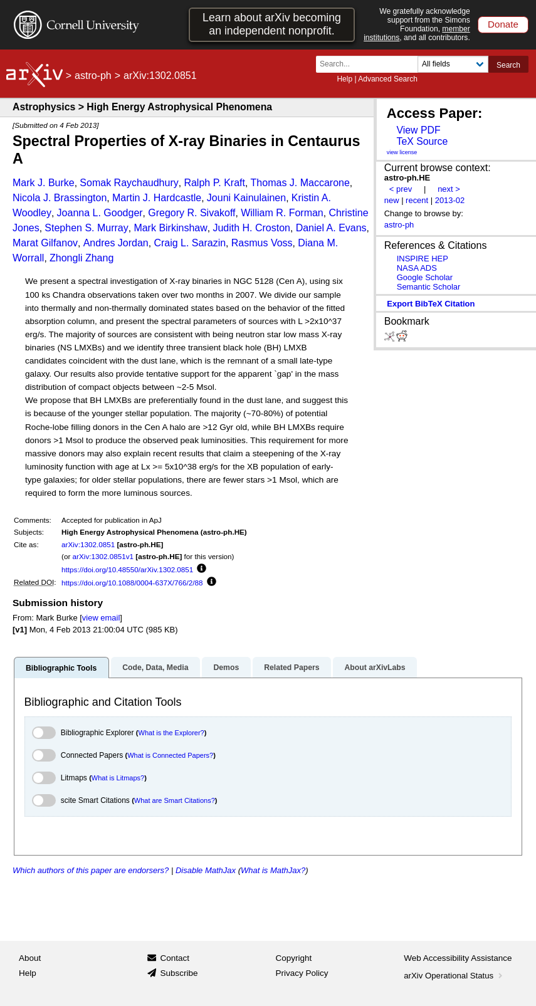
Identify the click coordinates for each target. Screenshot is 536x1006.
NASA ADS (417, 268)
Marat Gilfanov (45, 243)
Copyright (294, 958)
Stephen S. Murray (86, 228)
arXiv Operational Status (454, 975)
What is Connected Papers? (170, 755)
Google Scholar (425, 277)
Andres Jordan (116, 243)
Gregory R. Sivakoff (191, 212)
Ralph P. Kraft (214, 182)
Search (508, 65)
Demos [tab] (226, 667)
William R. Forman (282, 212)
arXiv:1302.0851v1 (103, 556)
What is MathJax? (273, 870)
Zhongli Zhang (81, 258)
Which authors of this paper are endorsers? (91, 870)
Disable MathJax (206, 870)
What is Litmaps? (118, 778)
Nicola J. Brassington (60, 197)
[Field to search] (453, 64)
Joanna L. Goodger (100, 212)
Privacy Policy (302, 973)
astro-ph (93, 75)
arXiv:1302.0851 (88, 544)
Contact (174, 958)
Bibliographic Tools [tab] (61, 668)
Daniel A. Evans (331, 228)
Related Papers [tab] (291, 667)
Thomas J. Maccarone (300, 182)
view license (402, 152)
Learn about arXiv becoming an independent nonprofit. (271, 24)
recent (417, 200)
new (391, 200)
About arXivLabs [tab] (374, 667)
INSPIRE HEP (422, 258)
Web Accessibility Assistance (458, 958)
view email (101, 617)
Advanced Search (388, 79)
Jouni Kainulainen (246, 197)
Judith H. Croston (251, 228)
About (30, 958)
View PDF (418, 130)
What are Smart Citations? (174, 800)
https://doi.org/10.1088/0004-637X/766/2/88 (132, 583)
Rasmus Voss (262, 243)
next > (449, 189)
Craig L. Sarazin (190, 243)
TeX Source (422, 141)
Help (344, 79)
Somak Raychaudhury (129, 182)
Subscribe (178, 973)
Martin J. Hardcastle (156, 197)
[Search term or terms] (370, 64)
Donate (503, 24)
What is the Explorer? (171, 732)
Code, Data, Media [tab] (155, 667)
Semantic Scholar (429, 286)
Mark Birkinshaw (170, 228)
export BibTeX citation (431, 303)
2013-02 (450, 200)
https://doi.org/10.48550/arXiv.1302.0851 (127, 569)
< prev (400, 189)
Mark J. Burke (44, 182)
